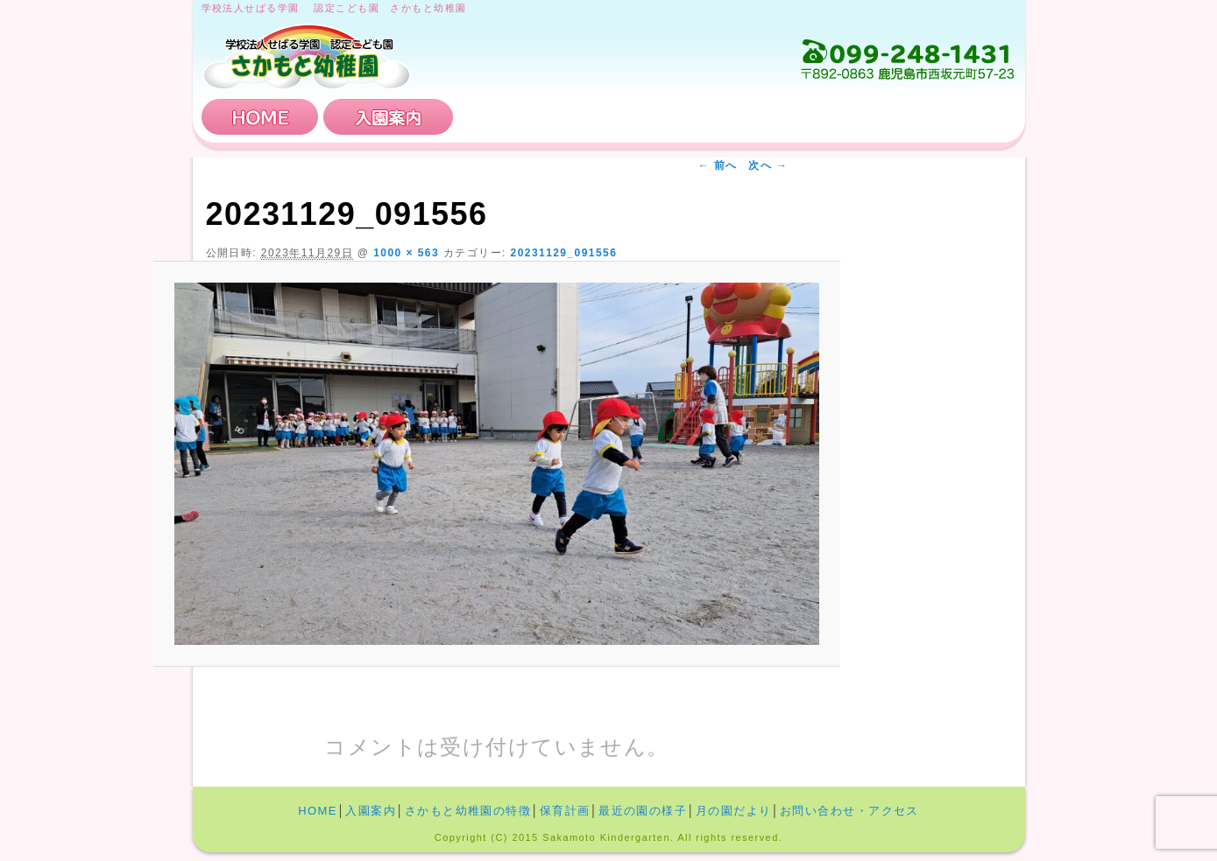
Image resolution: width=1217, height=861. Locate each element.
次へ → (768, 165)
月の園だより (734, 810)
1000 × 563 (406, 253)
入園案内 (388, 117)
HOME (260, 117)
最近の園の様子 (642, 810)
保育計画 (736, 117)
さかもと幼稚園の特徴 (562, 117)
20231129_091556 (564, 253)
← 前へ (718, 165)
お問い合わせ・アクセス (910, 117)
